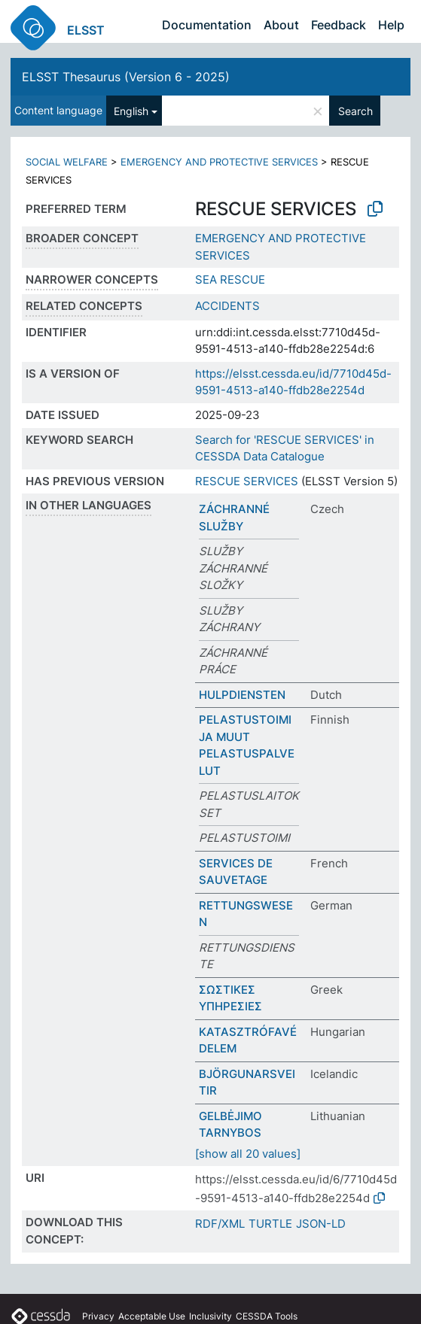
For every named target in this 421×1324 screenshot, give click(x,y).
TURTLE (270, 1223)
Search (355, 111)
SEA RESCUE (230, 279)
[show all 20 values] (247, 1153)
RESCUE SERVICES (246, 481)
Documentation (207, 24)
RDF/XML (220, 1223)
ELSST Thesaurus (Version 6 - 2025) (126, 76)
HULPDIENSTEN (242, 695)
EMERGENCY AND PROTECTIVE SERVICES (219, 162)
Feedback (338, 24)
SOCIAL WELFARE (67, 162)
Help (391, 24)
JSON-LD (321, 1223)
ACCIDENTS (227, 306)
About (281, 24)
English (131, 111)
